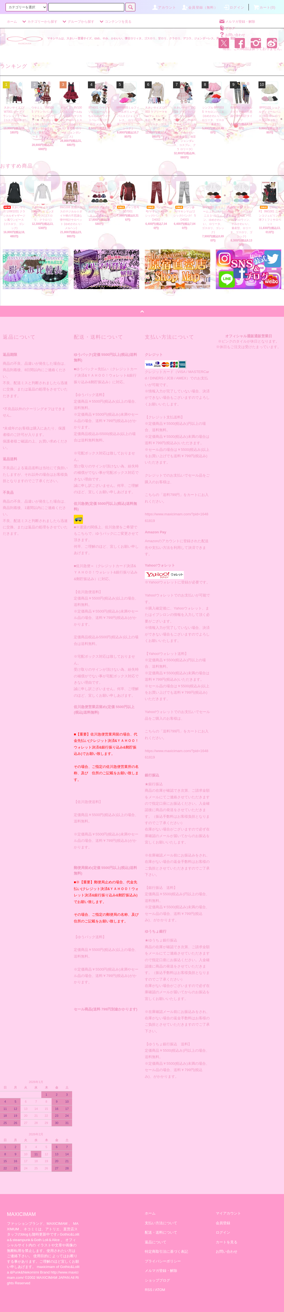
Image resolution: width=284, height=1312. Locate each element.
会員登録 (223, 1223)
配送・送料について (161, 1232)
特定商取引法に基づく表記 (166, 1251)
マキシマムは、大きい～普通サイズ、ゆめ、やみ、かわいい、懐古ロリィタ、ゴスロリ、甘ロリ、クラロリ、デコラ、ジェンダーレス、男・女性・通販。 (143, 38)
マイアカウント (228, 1213)
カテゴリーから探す (39, 22)
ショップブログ (157, 1280)
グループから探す (77, 22)
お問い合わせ (232, 35)
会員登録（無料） (200, 7)
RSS (148, 1290)
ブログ (227, 28)
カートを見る (226, 1242)
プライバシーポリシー (163, 1261)
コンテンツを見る (114, 22)
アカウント (163, 7)
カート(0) (264, 7)
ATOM (160, 1290)
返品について (155, 1242)
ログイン (233, 7)
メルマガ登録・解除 (237, 22)
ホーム (12, 22)
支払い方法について (161, 1223)
